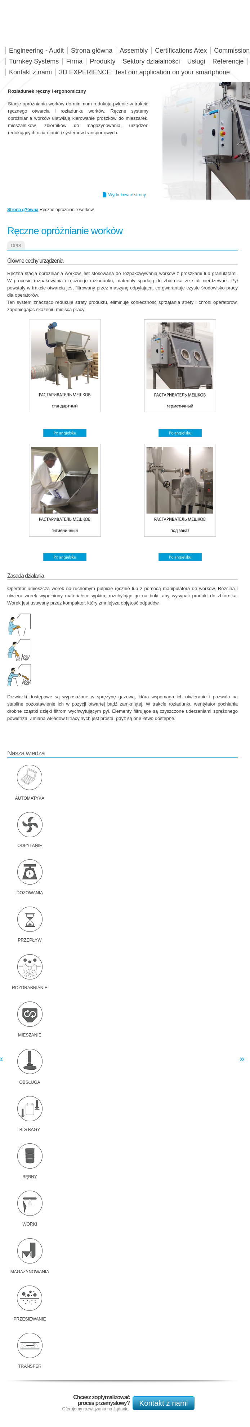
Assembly (134, 50)
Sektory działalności (151, 61)
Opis (16, 245)
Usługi (196, 61)
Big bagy (29, 1129)
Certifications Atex (181, 50)
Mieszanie (29, 1035)
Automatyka (30, 798)
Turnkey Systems (34, 61)
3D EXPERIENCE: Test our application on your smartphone (144, 72)
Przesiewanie (29, 1319)
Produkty (102, 61)
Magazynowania (29, 1271)
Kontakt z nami (163, 1403)
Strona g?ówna (23, 209)
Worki (29, 1224)
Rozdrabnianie (30, 987)
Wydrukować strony (127, 194)
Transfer (29, 1366)
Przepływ (29, 940)
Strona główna (91, 50)
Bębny (29, 1176)
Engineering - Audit (36, 50)
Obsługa (29, 1082)
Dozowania (30, 892)
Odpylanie (29, 845)
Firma (74, 61)
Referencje (228, 61)
